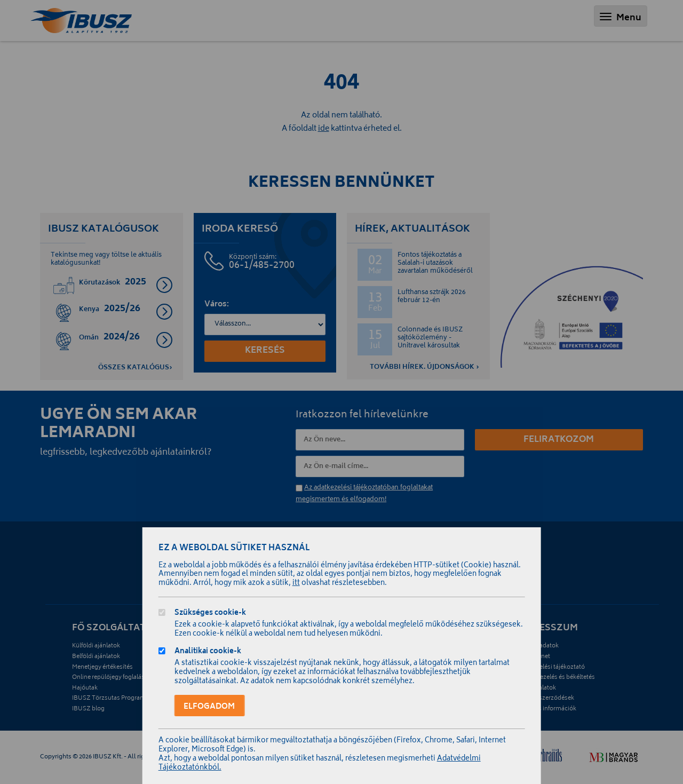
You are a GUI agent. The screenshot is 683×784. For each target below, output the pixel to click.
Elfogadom (209, 707)
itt (296, 583)
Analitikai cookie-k (207, 652)
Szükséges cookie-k (210, 614)
